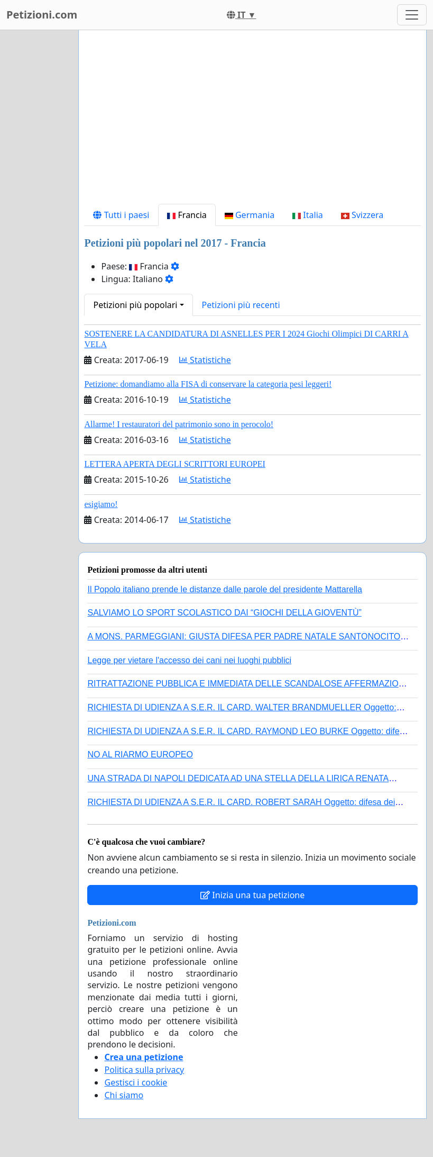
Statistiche (205, 360)
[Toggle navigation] (412, 14)
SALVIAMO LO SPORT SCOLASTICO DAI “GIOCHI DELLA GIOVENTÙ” (224, 612)
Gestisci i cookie (135, 1082)
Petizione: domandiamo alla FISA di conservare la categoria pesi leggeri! (207, 383)
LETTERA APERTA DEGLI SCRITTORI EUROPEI (174, 463)
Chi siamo (123, 1095)
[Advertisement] (252, 121)
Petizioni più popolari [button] (135, 305)
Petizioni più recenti (241, 305)
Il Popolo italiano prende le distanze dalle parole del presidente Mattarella (224, 589)
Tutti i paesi (121, 215)
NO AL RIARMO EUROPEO (139, 754)
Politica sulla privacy (144, 1069)
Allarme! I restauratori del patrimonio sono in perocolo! (178, 424)
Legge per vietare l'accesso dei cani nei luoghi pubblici (189, 660)
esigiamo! (100, 504)
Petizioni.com (41, 14)
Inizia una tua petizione (252, 895)
